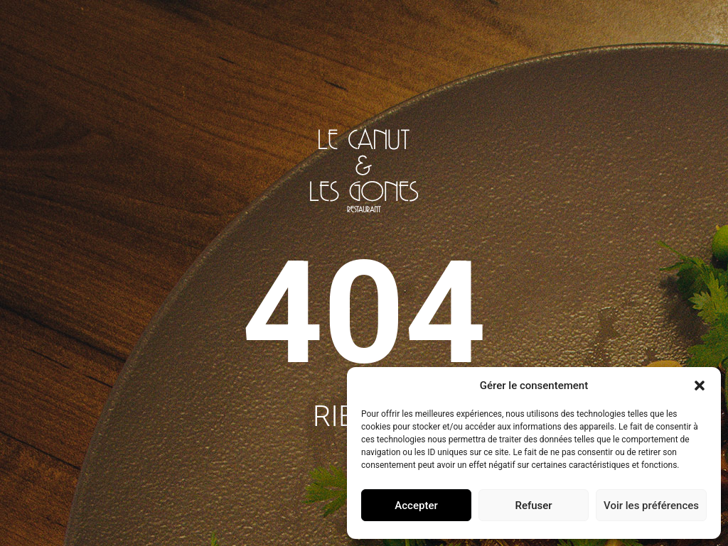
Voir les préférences (651, 505)
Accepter (416, 505)
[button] (699, 385)
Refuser (533, 505)
